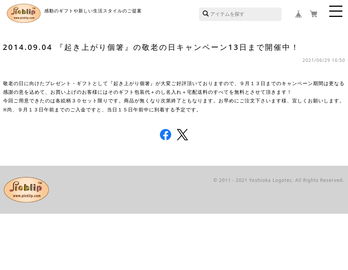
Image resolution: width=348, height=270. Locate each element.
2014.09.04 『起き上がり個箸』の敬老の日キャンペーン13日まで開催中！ (151, 47)
